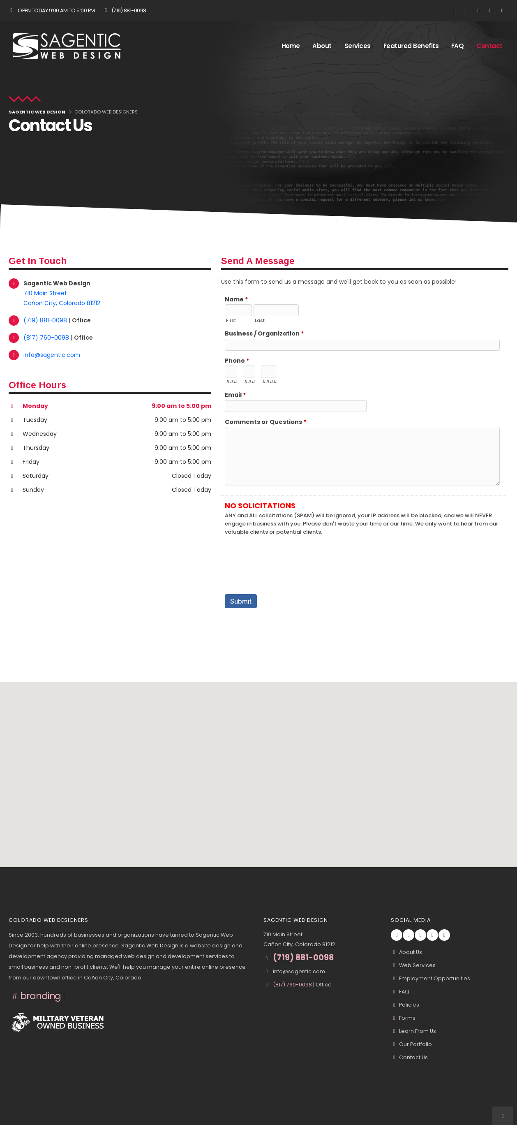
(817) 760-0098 (47, 337)
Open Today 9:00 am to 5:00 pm (52, 10)
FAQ (457, 46)
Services (357, 46)
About (322, 46)
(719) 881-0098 (124, 10)
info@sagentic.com (51, 355)
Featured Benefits (411, 46)
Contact (489, 46)
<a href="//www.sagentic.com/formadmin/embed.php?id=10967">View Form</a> (364, 466)
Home (291, 46)
